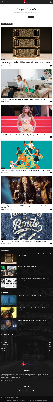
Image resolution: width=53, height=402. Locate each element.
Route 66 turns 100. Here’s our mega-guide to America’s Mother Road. (24, 241)
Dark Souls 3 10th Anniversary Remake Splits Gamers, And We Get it (33, 307)
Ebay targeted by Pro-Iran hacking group (27, 266)
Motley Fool (3, 101)
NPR (2, 172)
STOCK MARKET (4, 96)
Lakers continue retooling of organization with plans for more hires (33, 320)
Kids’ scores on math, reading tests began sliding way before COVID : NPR (25, 170)
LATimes (3, 243)
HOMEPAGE (31, 17)
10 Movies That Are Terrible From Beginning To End (29, 295)
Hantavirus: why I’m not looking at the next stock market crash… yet (23, 99)
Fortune (3, 65)
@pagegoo (9, 380)
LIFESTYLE (3, 238)
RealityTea (3, 136)
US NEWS (3, 168)
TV (2, 132)
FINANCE (3, 59)
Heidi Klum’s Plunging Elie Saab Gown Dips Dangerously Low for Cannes (25, 135)
